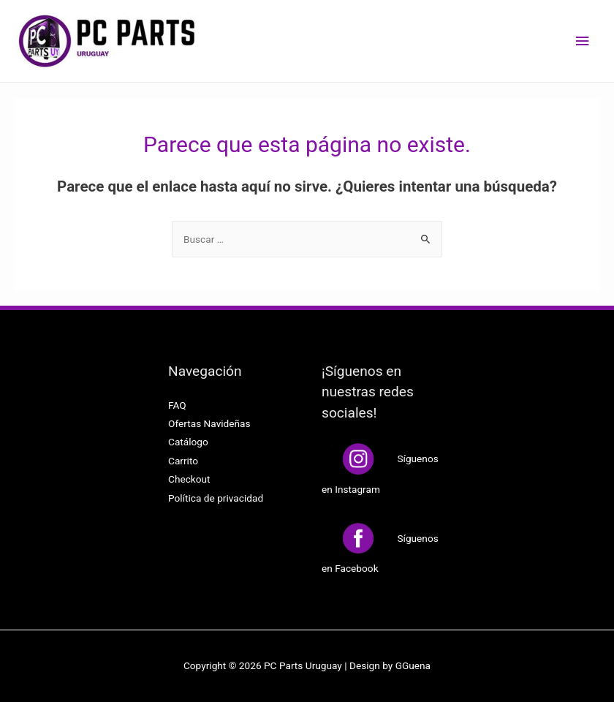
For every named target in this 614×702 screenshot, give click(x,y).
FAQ (177, 405)
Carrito (183, 461)
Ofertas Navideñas (209, 423)
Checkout (189, 479)
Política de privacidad (215, 498)
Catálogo (188, 442)
